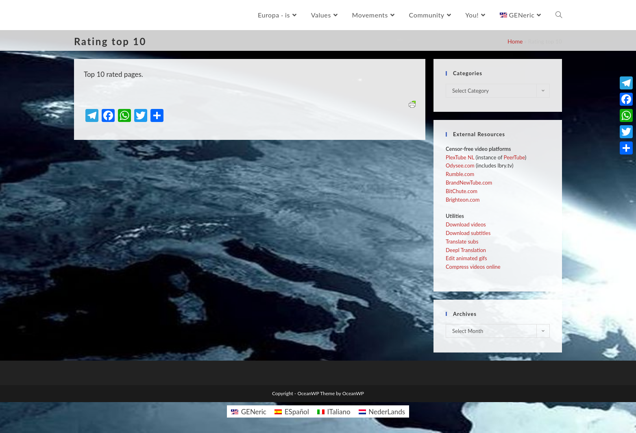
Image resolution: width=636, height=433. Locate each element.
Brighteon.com (462, 199)
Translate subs (462, 241)
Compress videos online (473, 266)
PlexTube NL (460, 157)
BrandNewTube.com (469, 182)
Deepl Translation (466, 250)
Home (515, 41)
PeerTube (514, 157)
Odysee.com (460, 165)
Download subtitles (468, 233)
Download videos (466, 224)
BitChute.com (461, 191)
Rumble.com (460, 174)
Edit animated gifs (466, 258)
